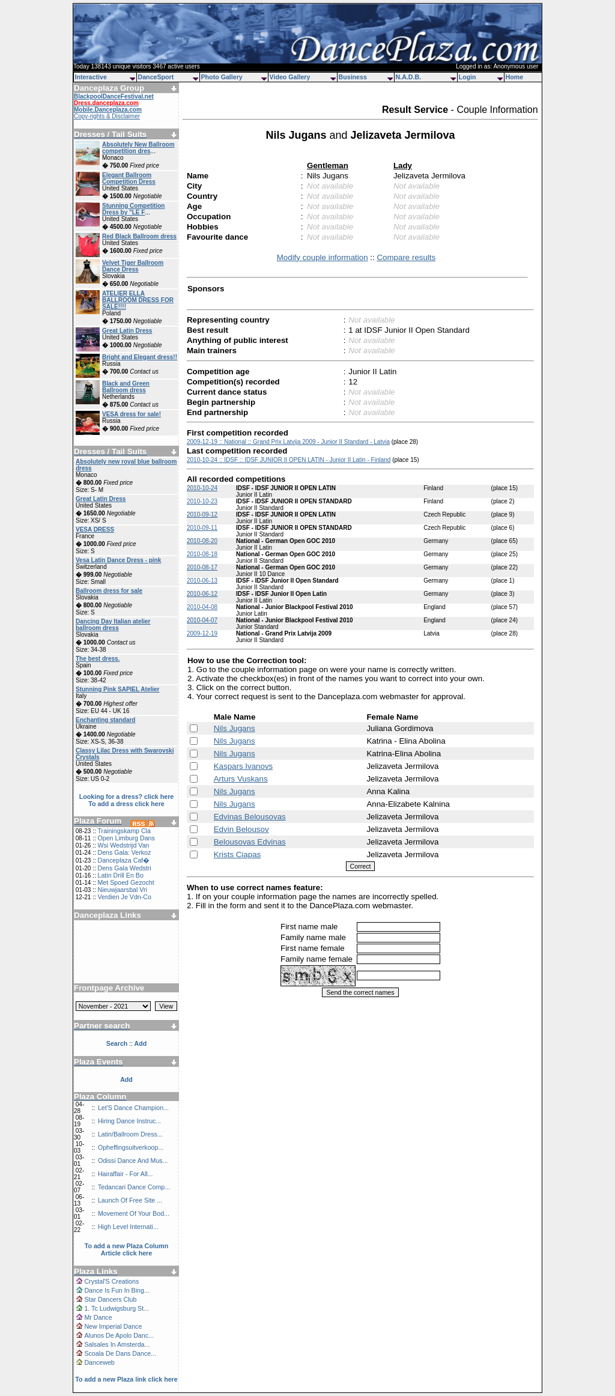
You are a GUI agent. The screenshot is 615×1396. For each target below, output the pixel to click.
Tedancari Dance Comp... (134, 1187)
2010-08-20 (202, 541)
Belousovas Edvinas (250, 841)
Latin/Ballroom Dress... (130, 1134)
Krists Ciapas (237, 854)
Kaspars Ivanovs (243, 766)
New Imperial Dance (113, 1326)
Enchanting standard (105, 720)
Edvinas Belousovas (250, 816)
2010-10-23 (202, 501)
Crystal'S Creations (111, 1281)
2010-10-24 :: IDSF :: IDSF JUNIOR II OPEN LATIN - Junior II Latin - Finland (288, 460)
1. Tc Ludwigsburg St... (116, 1308)
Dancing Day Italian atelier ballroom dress (113, 624)
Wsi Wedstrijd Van (123, 845)
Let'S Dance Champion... (133, 1107)
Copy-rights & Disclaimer (107, 116)
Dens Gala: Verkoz (124, 852)
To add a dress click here (126, 803)
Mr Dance (98, 1317)
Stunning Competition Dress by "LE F (133, 209)
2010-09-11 (202, 527)
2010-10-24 (202, 488)
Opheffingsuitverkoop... (130, 1147)
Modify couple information (322, 257)
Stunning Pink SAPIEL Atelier (117, 689)
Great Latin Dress (127, 330)
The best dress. (98, 658)
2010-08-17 (202, 567)
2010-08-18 (202, 554)
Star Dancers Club (110, 1299)
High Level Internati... (128, 1226)
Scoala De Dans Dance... (120, 1353)
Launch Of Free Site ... (130, 1200)
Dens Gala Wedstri (124, 868)
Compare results (406, 257)
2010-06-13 (202, 580)
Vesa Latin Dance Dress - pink (118, 560)
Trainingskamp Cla (123, 830)
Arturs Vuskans (241, 778)
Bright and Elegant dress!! (139, 357)
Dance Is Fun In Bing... (116, 1290)
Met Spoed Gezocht (125, 882)
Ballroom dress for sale (109, 590)
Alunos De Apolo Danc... (119, 1335)
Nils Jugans (234, 728)
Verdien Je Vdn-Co (124, 896)
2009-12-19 (202, 633)
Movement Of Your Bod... (133, 1213)
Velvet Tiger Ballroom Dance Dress (132, 266)
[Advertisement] (127, 947)
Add (126, 1079)
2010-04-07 (202, 620)
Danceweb (99, 1362)
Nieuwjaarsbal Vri (122, 889)
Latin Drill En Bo (120, 875)
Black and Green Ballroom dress (126, 386)
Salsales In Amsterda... (117, 1344)
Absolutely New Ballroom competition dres (138, 147)
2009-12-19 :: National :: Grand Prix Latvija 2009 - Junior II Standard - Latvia (288, 442)
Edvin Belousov (241, 829)
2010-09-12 (202, 514)
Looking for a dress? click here (126, 796)
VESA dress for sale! (131, 414)
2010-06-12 (202, 593)
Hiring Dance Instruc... (129, 1120)
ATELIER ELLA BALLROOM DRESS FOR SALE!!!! (138, 300)
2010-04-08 (202, 607)
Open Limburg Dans (125, 838)
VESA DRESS (95, 529)
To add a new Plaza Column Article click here (127, 1249)
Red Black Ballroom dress (139, 236)
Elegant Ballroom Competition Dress (129, 178)
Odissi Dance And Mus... (133, 1160)
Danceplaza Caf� (123, 860)
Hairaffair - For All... (125, 1173)
